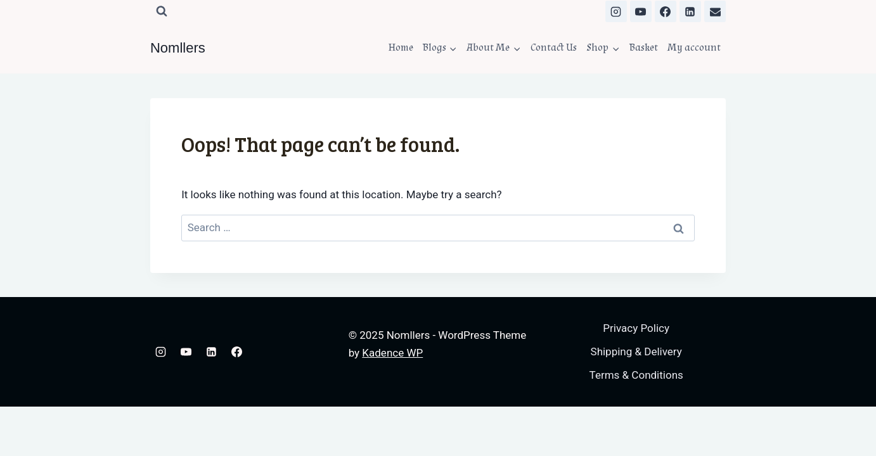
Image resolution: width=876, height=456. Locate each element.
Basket (643, 47)
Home (401, 47)
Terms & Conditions (636, 375)
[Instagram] (616, 11)
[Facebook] (665, 11)
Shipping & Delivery (636, 351)
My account (694, 47)
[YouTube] (641, 11)
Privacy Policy (636, 328)
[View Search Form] (161, 11)
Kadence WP (392, 352)
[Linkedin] (690, 11)
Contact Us (554, 47)
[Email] (715, 11)
